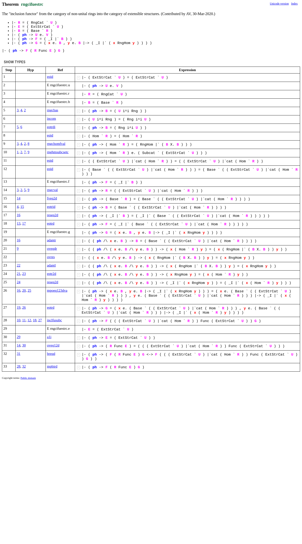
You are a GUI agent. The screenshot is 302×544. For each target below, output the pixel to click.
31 (18, 354)
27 (40, 320)
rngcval (52, 190)
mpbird (52, 366)
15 (22, 207)
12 (29, 320)
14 (18, 198)
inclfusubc (54, 320)
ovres (51, 257)
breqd (51, 354)
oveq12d (53, 345)
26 (24, 307)
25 (29, 290)
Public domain (28, 377)
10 (18, 320)
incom (51, 118)
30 (24, 345)
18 (34, 320)
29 (18, 337)
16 (18, 215)
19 (18, 307)
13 (18, 223)
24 (18, 282)
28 (18, 366)
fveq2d (52, 198)
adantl (51, 265)
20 (24, 290)
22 (18, 265)
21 (18, 274)
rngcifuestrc (32, 4)
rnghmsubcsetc (58, 152)
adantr (51, 240)
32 (24, 366)
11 (24, 320)
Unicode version (279, 3)
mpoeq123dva (57, 290)
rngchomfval (56, 144)
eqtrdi (51, 127)
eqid (50, 77)
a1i (49, 337)
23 (24, 274)
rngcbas (52, 110)
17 (24, 223)
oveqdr (52, 248)
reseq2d (52, 215)
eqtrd (50, 223)
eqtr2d (51, 274)
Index (294, 3)
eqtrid (51, 207)
